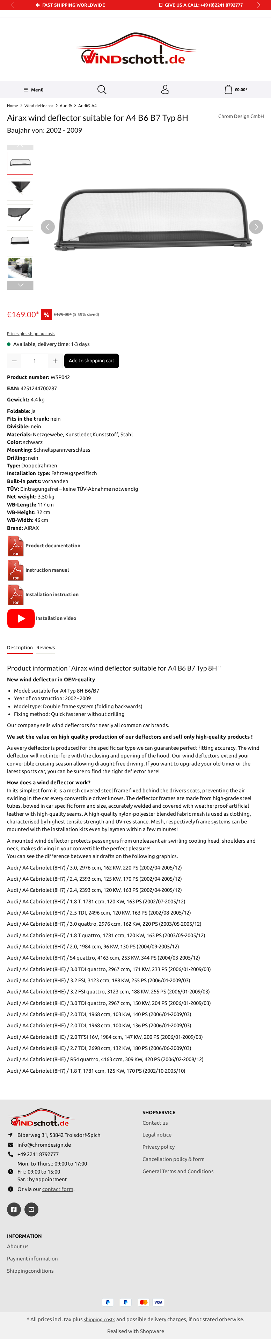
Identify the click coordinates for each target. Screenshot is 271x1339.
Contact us (155, 1119)
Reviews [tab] (45, 649)
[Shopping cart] (235, 90)
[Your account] (164, 90)
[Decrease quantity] (14, 362)
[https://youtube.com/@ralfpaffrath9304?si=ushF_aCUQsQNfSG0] (31, 1209)
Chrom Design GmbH (239, 118)
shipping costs (99, 1319)
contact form (57, 1188)
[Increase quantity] (55, 362)
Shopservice (160, 1108)
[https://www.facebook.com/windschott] (14, 1209)
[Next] (256, 228)
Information (25, 1235)
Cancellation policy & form (173, 1155)
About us (18, 1246)
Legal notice (156, 1131)
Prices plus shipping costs (31, 335)
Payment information (32, 1258)
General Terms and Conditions (178, 1167)
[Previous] (48, 228)
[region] (135, 228)
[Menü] (33, 90)
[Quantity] (35, 362)
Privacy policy (158, 1143)
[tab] (20, 649)
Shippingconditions (30, 1270)
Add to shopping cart (92, 362)
